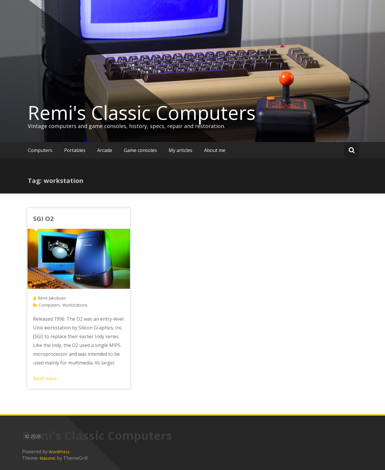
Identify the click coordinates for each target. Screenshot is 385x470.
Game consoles (140, 150)
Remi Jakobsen (52, 298)
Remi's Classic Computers (142, 112)
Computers (40, 150)
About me (214, 150)
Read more (45, 378)
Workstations (75, 305)
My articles (180, 150)
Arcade (104, 150)
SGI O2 (43, 218)
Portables (74, 150)
